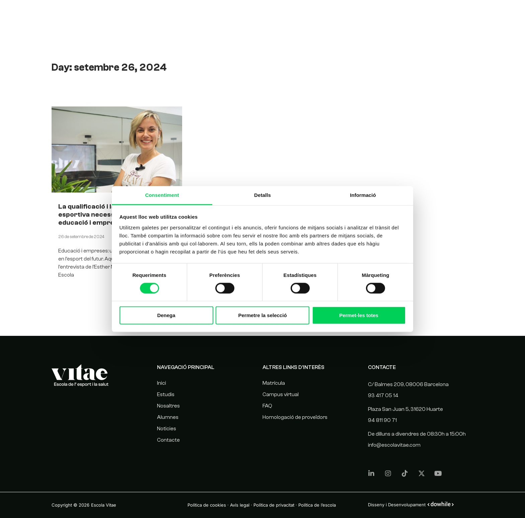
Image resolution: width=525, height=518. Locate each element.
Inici (161, 383)
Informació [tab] (363, 195)
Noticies (414, 14)
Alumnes (383, 14)
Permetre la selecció (262, 315)
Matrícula (273, 383)
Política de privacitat (273, 505)
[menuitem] (479, 15)
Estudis (316, 14)
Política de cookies (207, 505)
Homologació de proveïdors (294, 417)
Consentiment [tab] (162, 195)
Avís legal (239, 505)
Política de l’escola (317, 505)
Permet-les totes (358, 315)
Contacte (447, 14)
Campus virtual (280, 394)
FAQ (267, 406)
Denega (166, 315)
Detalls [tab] (262, 195)
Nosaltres (349, 14)
